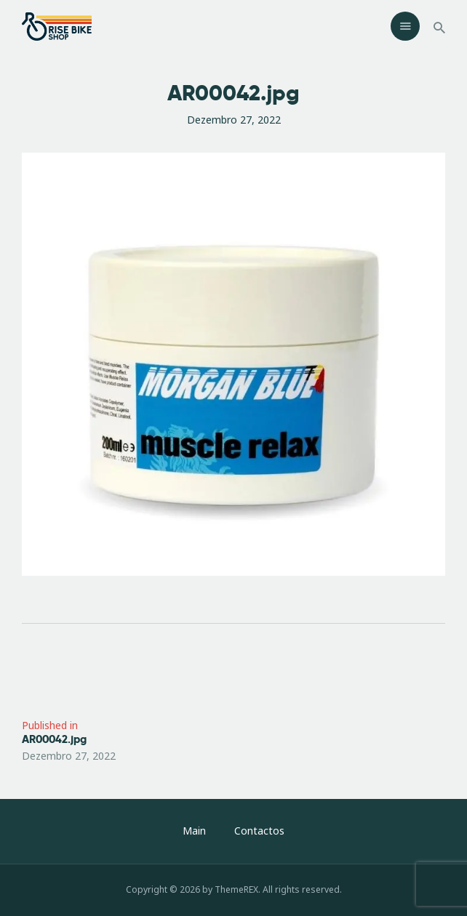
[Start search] (439, 28)
